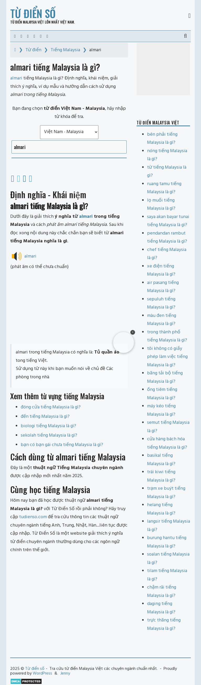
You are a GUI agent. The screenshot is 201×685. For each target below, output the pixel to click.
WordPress (42, 673)
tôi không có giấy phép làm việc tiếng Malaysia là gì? (167, 357)
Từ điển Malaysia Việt (27, 22)
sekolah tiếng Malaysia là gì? (49, 435)
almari (86, 216)
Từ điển (33, 50)
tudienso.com (33, 517)
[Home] (15, 50)
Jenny (65, 673)
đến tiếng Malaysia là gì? (45, 416)
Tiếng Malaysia (65, 50)
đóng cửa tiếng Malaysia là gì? (51, 407)
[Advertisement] (69, 307)
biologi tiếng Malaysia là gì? (48, 426)
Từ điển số (33, 13)
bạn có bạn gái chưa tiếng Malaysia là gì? (62, 445)
